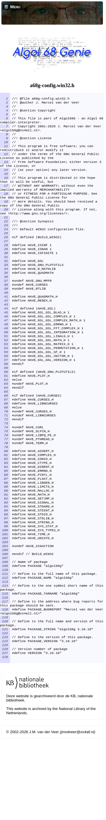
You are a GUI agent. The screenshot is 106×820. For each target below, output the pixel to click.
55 (5, 389)
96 (5, 575)
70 (5, 457)
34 (5, 294)
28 (5, 267)
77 (5, 489)
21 (5, 235)
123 (5, 715)
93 (5, 561)
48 (5, 357)
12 (5, 163)
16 (5, 190)
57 (5, 398)
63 (5, 425)
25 (5, 253)
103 (5, 606)
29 (5, 271)
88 (5, 538)
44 (5, 339)
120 (5, 697)
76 (5, 484)
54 (5, 384)
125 (5, 724)
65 (5, 434)
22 (5, 240)
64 (5, 430)
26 (5, 258)
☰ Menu (12, 6)
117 (5, 674)
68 (5, 448)
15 (5, 185)
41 (5, 326)
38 (5, 312)
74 (5, 475)
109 (5, 633)
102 (5, 602)
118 (5, 683)
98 (5, 584)
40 (5, 321)
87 (5, 534)
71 (5, 461)
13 (5, 172)
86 (5, 529)
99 (5, 588)
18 (5, 208)
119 (5, 692)
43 (5, 335)
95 (5, 570)
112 (5, 647)
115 (5, 665)
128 (5, 737)
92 (5, 556)
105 (5, 615)
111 (5, 642)
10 (5, 149)
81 (5, 507)
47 (5, 353)
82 (5, 511)
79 (5, 498)
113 (5, 651)
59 (5, 407)
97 (5, 579)
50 (5, 366)
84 (5, 520)
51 (5, 371)
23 (5, 244)
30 (5, 276)
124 (5, 719)
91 (5, 552)
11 (5, 154)
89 (5, 543)
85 (5, 525)
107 (5, 624)
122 (5, 710)
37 (5, 307)
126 (5, 728)
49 (5, 362)
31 (5, 280)
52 (5, 375)
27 (5, 262)
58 (5, 403)
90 (5, 547)
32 (5, 285)
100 (5, 593)
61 (5, 416)
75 (5, 479)
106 (5, 620)
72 (5, 466)
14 (5, 181)
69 (5, 452)
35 (5, 298)
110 (5, 638)
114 (5, 656)
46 (5, 348)
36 (5, 303)
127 (5, 733)
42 (5, 330)
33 (5, 289)
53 (5, 380)
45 (5, 344)
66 (5, 439)
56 (5, 393)
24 (5, 249)
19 (5, 217)
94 (5, 565)
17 (5, 199)
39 (5, 317)
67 (5, 443)
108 (5, 629)
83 (5, 516)
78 (5, 493)
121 (5, 706)
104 (5, 611)
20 (5, 226)
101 (5, 597)
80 (5, 502)
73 (5, 470)
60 (5, 412)
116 (5, 670)
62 (5, 421)
